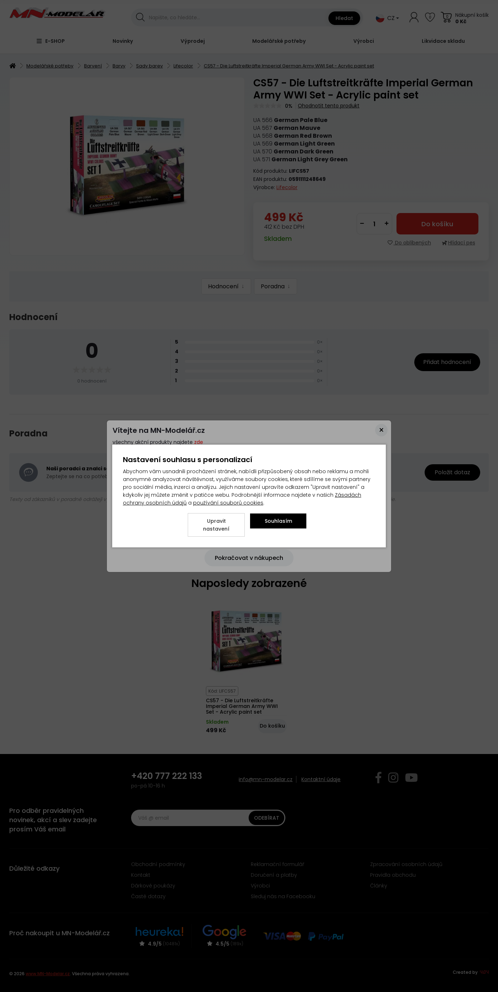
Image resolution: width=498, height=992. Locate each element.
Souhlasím (278, 521)
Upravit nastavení (216, 524)
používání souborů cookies (228, 502)
